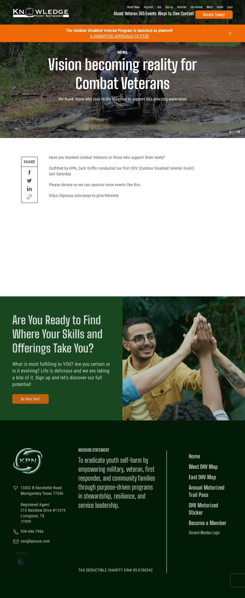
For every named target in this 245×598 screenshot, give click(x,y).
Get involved (196, 7)
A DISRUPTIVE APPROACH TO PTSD (119, 36)
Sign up (169, 7)
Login (230, 7)
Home (194, 456)
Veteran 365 (122, 15)
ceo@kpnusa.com (35, 541)
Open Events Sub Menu (147, 15)
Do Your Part (30, 399)
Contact (183, 15)
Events (220, 7)
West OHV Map (203, 466)
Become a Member (207, 523)
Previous (231, 132)
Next (238, 132)
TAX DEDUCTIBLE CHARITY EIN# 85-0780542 (115, 570)
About (102, 15)
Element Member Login (204, 532)
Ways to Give (161, 15)
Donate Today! (214, 15)
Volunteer (181, 7)
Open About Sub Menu (109, 15)
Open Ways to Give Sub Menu (173, 15)
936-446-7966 (32, 531)
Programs (148, 7)
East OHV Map (202, 477)
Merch (210, 7)
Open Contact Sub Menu (191, 15)
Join (159, 7)
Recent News (133, 7)
